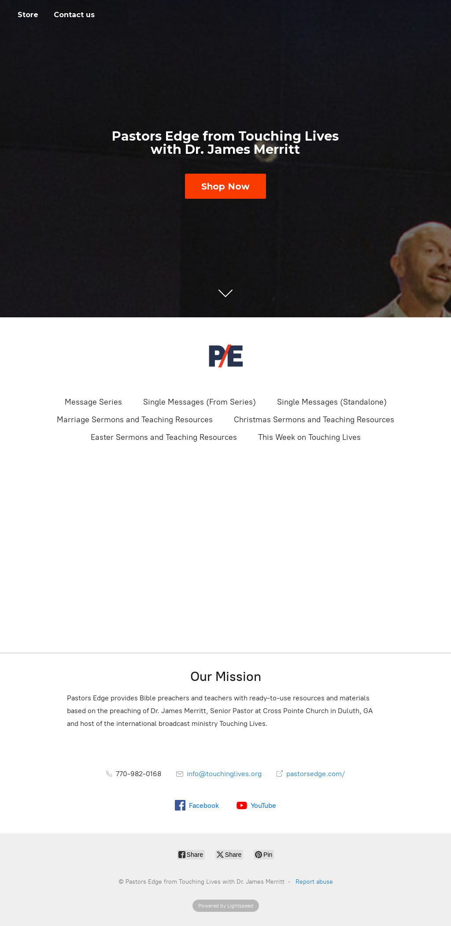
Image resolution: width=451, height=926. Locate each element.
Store (28, 15)
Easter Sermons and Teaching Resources (164, 437)
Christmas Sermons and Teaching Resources (314, 419)
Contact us (74, 15)
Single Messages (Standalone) (332, 402)
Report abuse (314, 881)
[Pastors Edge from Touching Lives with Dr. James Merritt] (225, 356)
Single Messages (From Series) (199, 402)
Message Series (93, 402)
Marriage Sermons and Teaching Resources (135, 419)
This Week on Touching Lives (309, 437)
